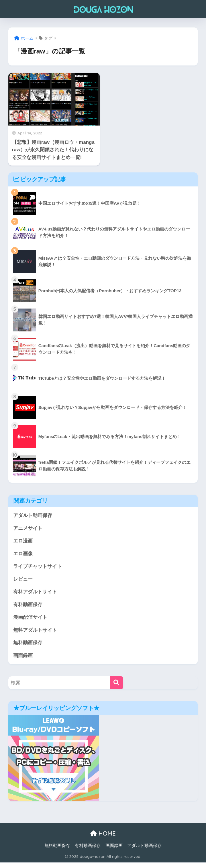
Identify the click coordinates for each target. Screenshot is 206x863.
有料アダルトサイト (35, 592)
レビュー (23, 579)
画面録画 (23, 656)
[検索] (116, 683)
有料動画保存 (27, 605)
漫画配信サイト (30, 618)
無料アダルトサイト (35, 630)
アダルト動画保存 (32, 515)
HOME (103, 834)
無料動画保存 (27, 643)
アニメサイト (27, 528)
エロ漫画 (23, 541)
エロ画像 (23, 553)
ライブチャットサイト (37, 566)
